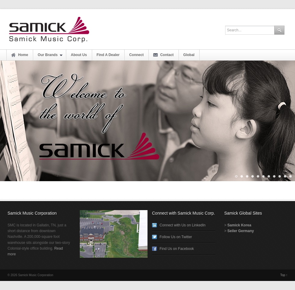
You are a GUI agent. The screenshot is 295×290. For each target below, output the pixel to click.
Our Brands (48, 56)
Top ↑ (283, 275)
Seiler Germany (240, 231)
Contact (167, 55)
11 (290, 176)
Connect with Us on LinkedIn (183, 225)
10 (285, 176)
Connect (136, 55)
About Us (79, 55)
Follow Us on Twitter (176, 237)
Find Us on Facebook (177, 249)
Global (188, 55)
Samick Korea (239, 225)
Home (23, 55)
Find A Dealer (108, 55)
